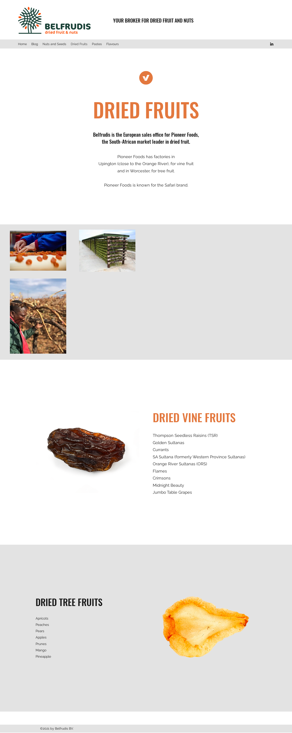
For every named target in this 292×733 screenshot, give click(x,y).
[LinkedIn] (271, 44)
